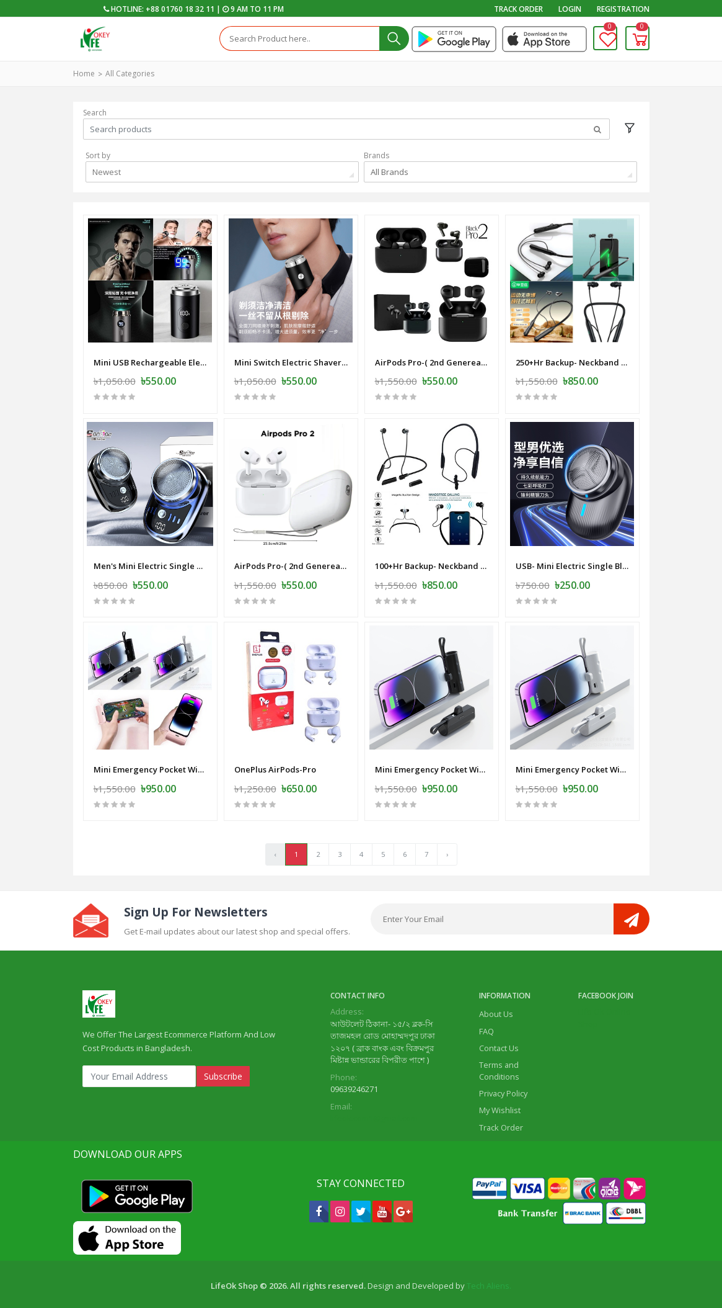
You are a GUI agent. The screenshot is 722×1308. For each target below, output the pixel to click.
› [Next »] (447, 850)
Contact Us (499, 1044)
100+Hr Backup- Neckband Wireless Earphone (431, 561)
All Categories (129, 73)
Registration (623, 9)
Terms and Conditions (499, 1066)
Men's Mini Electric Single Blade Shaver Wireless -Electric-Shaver (150, 561)
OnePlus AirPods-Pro (275, 763)
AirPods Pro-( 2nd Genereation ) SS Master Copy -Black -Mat (431, 358)
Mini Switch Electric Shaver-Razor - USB (291, 358)
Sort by (98, 155)
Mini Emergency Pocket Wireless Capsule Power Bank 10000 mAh (150, 763)
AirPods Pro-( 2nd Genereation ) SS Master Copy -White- (291, 561)
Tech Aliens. (489, 1282)
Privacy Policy (503, 1090)
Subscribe (223, 1072)
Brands (376, 155)
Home (84, 73)
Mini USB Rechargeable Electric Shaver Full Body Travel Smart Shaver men (150, 358)
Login (569, 9)
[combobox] (222, 171)
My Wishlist (500, 1107)
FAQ (486, 1027)
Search (95, 112)
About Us (496, 1010)
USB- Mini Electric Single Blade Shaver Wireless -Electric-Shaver (572, 561)
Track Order (518, 9)
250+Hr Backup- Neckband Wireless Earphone (572, 358)
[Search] (299, 38)
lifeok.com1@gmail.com (374, 1115)
